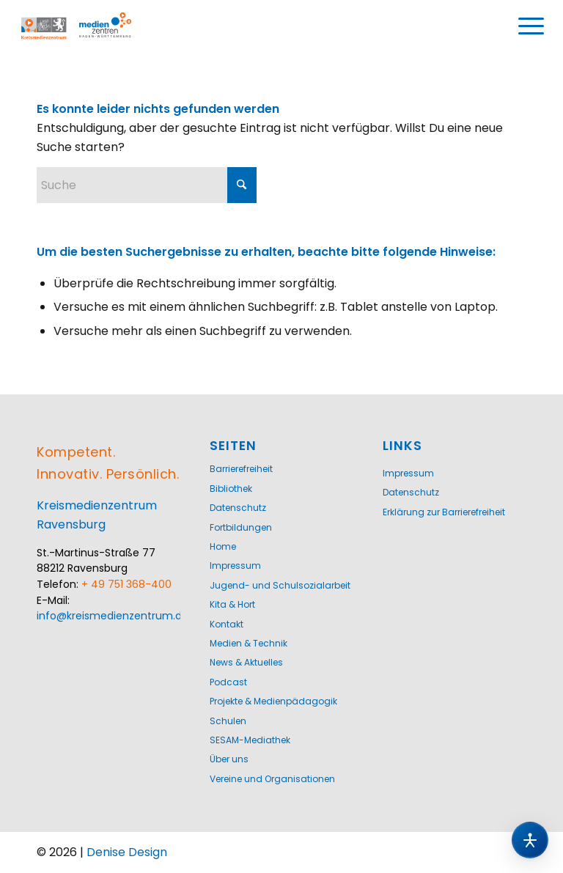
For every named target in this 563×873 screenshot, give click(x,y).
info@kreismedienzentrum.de (112, 615)
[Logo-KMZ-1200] (91, 26)
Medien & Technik (248, 643)
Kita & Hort (232, 604)
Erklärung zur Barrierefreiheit (444, 512)
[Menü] (531, 26)
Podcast (228, 682)
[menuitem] (531, 26)
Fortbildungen (241, 527)
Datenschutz (238, 507)
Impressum (235, 565)
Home (223, 546)
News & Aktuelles (246, 662)
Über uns (229, 759)
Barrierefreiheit (241, 469)
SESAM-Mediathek (250, 740)
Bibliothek (231, 488)
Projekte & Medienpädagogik (273, 701)
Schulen (228, 721)
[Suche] (147, 185)
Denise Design (127, 852)
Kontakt (226, 624)
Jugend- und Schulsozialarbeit (280, 585)
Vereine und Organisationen (272, 779)
